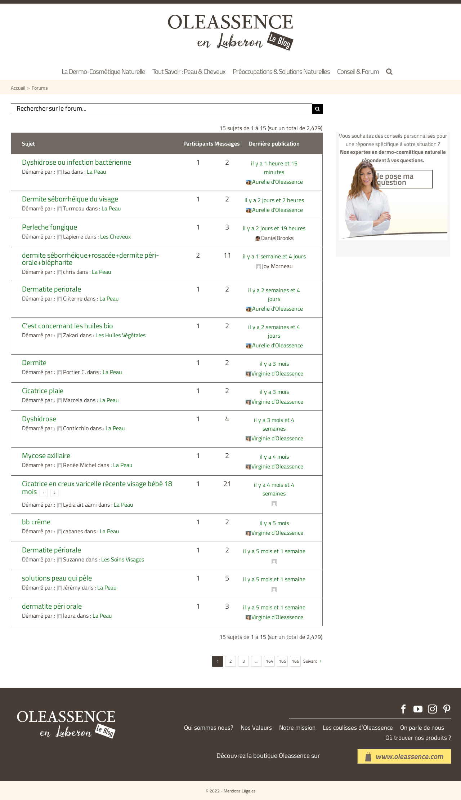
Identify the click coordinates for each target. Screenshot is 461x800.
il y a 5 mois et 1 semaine (274, 551)
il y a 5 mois (274, 523)
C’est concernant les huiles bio (67, 325)
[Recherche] (317, 109)
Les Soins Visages (122, 559)
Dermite (34, 362)
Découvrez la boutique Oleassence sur (268, 755)
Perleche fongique (49, 226)
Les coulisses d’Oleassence (358, 727)
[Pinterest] (446, 709)
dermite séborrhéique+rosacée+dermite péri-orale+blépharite (90, 258)
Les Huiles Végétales (120, 335)
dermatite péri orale (52, 606)
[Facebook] (403, 709)
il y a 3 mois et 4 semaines (274, 424)
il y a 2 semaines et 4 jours (274, 294)
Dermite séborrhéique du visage (70, 198)
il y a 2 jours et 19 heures (274, 228)
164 (269, 661)
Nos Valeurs (256, 727)
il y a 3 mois (274, 363)
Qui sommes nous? (208, 727)
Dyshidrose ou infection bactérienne (76, 162)
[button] (389, 71)
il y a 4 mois (274, 456)
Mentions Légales (240, 790)
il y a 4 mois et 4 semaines (274, 489)
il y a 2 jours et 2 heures (274, 200)
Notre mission (297, 727)
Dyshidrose (39, 418)
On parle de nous (422, 727)
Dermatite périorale (51, 549)
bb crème (36, 521)
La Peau (96, 171)
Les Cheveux (115, 236)
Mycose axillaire (46, 455)
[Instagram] (432, 709)
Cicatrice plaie (42, 390)
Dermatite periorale (51, 288)
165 (282, 661)
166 (295, 661)
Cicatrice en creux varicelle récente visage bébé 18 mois (97, 487)
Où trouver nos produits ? (418, 737)
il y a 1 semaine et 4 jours (274, 256)
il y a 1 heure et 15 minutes (274, 167)
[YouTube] (417, 709)
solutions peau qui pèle (57, 577)
